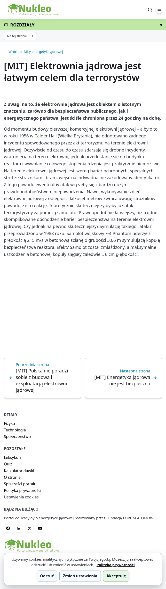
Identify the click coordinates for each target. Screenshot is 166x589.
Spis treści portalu (20, 484)
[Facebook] (8, 528)
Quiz (8, 464)
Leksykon (12, 457)
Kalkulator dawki (19, 470)
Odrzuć (47, 576)
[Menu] (159, 10)
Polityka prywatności (22, 490)
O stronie (12, 477)
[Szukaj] (150, 10)
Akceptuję (116, 576)
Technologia (15, 430)
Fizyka (9, 423)
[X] (29, 528)
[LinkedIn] (19, 528)
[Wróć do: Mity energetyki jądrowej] (83, 52)
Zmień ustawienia (80, 576)
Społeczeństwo (17, 436)
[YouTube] (40, 528)
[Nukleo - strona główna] (32, 546)
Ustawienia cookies (21, 497)
